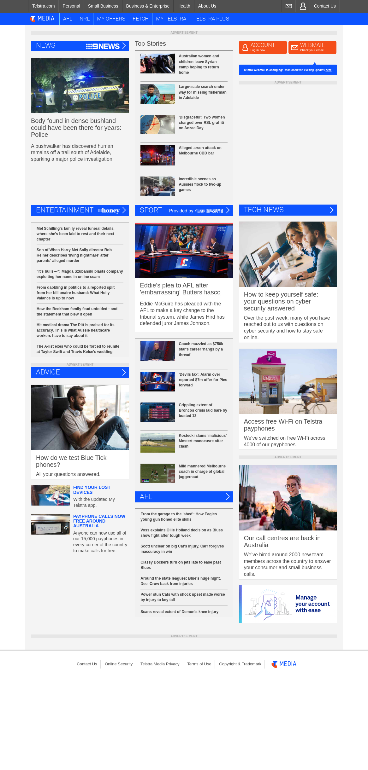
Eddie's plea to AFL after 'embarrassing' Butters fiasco (180, 289)
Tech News (264, 210)
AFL (67, 19)
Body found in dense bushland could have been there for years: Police (76, 127)
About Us (207, 6)
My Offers (111, 19)
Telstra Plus (211, 19)
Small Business (103, 6)
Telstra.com (43, 6)
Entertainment (64, 210)
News (45, 45)
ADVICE (48, 372)
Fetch (141, 19)
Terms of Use (199, 664)
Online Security (119, 664)
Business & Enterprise (148, 6)
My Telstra (171, 19)
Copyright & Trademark (240, 664)
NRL (85, 19)
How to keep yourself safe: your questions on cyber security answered (281, 301)
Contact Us (325, 6)
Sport (151, 210)
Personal (71, 6)
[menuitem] (43, 6)
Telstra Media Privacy (160, 664)
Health (183, 6)
